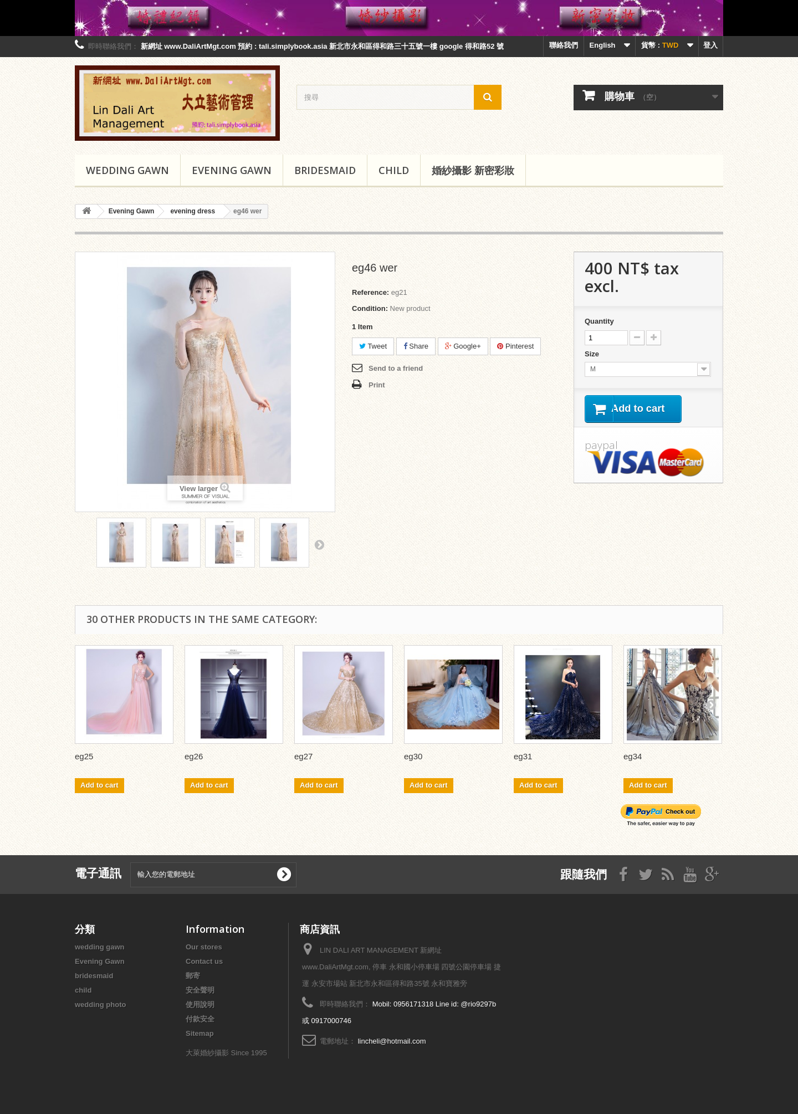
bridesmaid (325, 170)
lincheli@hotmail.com (392, 1041)
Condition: (370, 308)
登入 (710, 45)
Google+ (463, 346)
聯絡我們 (563, 45)
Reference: (370, 292)
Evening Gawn (232, 170)
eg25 (84, 756)
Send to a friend (396, 368)
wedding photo (100, 1004)
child (393, 170)
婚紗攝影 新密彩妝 (473, 170)
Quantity (599, 321)
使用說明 (200, 1004)
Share (415, 346)
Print (377, 385)
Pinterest (515, 346)
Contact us (204, 961)
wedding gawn (127, 170)
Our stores (204, 947)
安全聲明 (200, 990)
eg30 (413, 756)
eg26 (194, 756)
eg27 (303, 756)
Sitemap (200, 1033)
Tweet (373, 346)
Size (593, 354)
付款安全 (200, 1019)
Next (319, 544)
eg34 (632, 756)
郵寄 (193, 976)
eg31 (523, 756)
